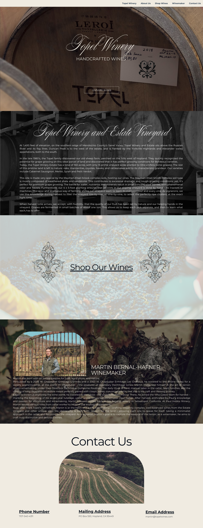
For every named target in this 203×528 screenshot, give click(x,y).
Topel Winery (129, 3)
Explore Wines (102, 90)
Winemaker (178, 3)
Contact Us (195, 3)
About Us (146, 3)
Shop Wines (161, 3)
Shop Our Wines (101, 267)
